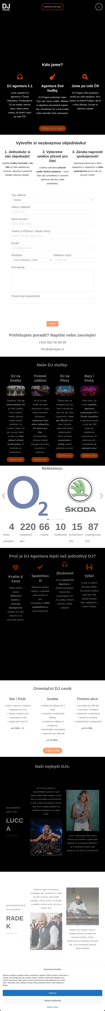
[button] (52, 7)
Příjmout (52, 993)
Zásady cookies (52, 1007)
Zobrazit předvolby (52, 1000)
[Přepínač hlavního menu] (99, 6)
